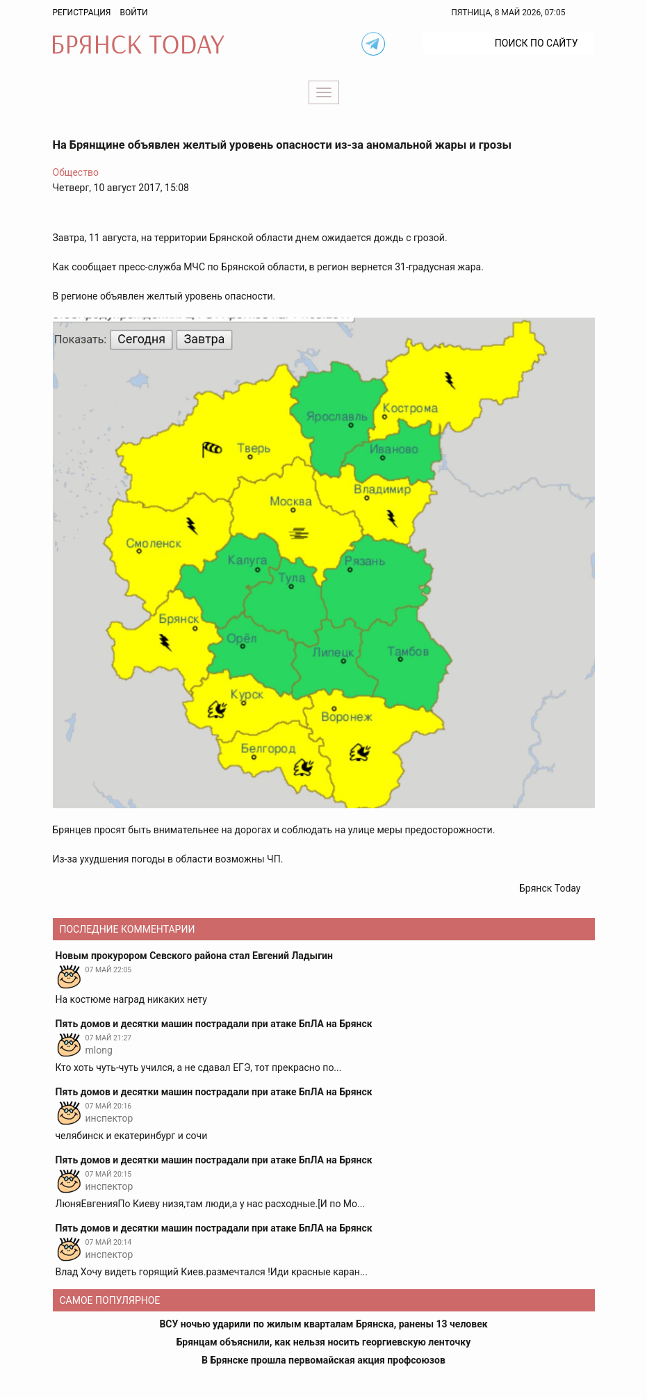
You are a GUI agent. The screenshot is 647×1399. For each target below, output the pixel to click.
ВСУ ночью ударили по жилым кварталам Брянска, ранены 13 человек (323, 1324)
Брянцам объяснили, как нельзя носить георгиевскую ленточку (323, 1342)
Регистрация (82, 12)
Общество (76, 172)
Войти (133, 12)
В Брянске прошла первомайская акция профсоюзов (323, 1360)
